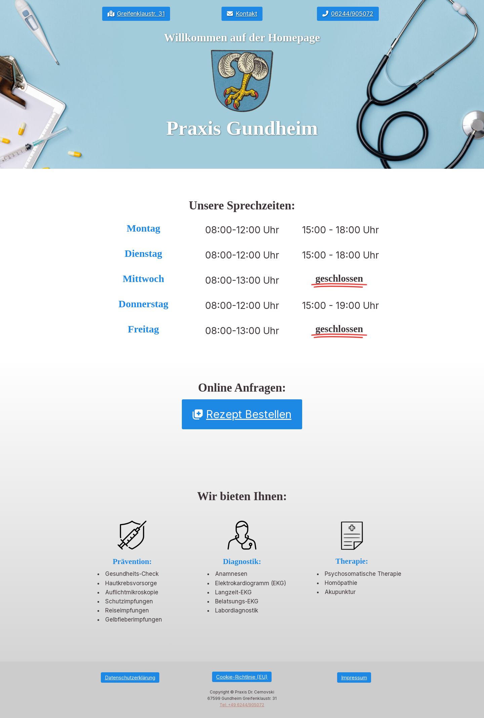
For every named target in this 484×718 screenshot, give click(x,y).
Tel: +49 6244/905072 (241, 704)
